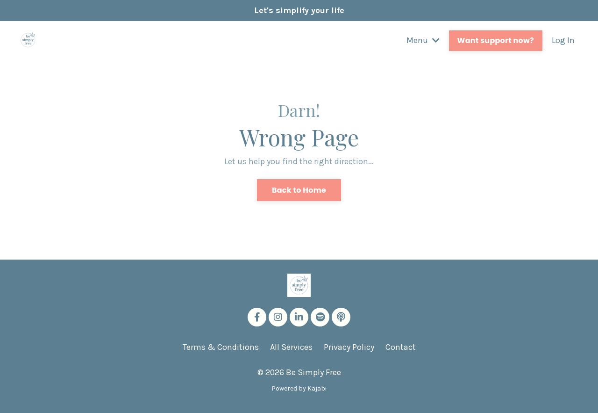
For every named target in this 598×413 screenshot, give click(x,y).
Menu (423, 40)
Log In (563, 40)
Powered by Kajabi (299, 388)
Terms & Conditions (221, 347)
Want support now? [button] (495, 40)
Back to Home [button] (299, 190)
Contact (400, 347)
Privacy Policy (349, 347)
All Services (291, 347)
